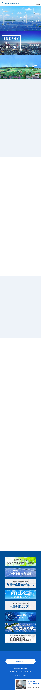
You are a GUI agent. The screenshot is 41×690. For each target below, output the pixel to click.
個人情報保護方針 (20, 668)
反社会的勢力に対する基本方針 (20, 671)
